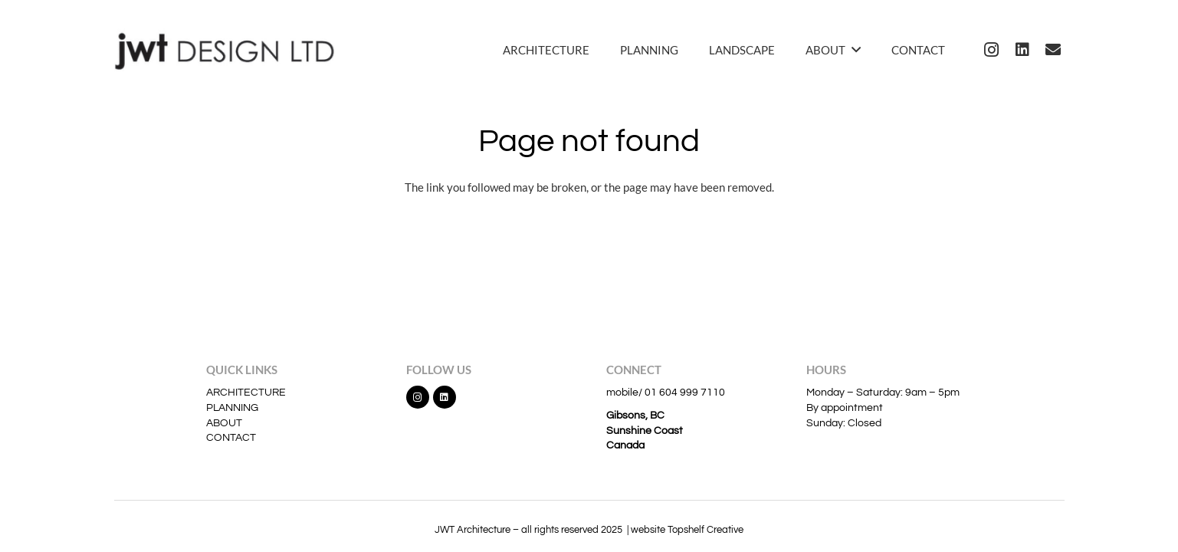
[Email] (1053, 49)
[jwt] (230, 50)
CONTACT (231, 437)
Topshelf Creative (705, 529)
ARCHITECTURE (246, 392)
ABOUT (224, 423)
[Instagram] (991, 49)
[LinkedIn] (1022, 49)
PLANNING (232, 407)
